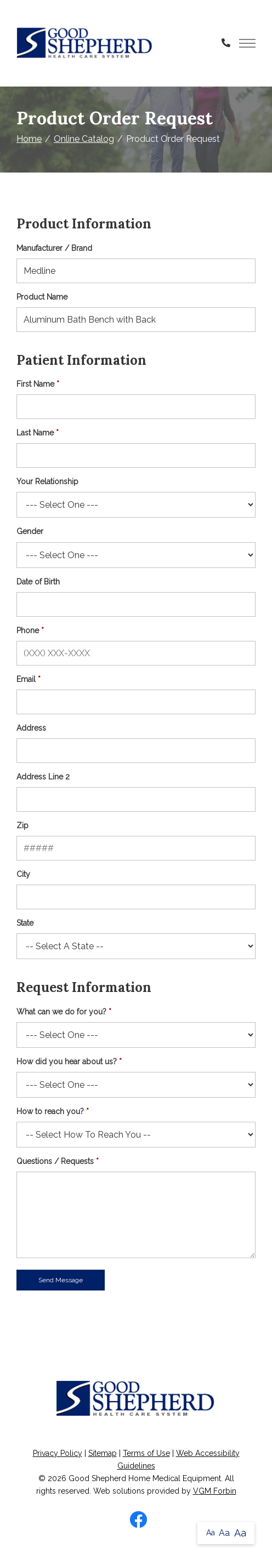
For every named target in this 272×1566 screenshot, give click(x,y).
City (23, 874)
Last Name (35, 432)
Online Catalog (84, 139)
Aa (210, 1532)
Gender (29, 531)
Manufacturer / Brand (54, 248)
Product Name (41, 296)
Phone (27, 630)
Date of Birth (38, 581)
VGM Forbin (214, 1491)
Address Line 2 (43, 776)
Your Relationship (47, 481)
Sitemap (102, 1453)
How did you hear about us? (66, 1061)
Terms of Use (146, 1453)
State (24, 923)
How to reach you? (50, 1111)
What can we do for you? (61, 1011)
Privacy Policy (57, 1453)
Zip (22, 825)
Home (29, 139)
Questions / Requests (55, 1161)
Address (31, 728)
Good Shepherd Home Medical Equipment (145, 1478)
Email (26, 679)
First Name (35, 384)
